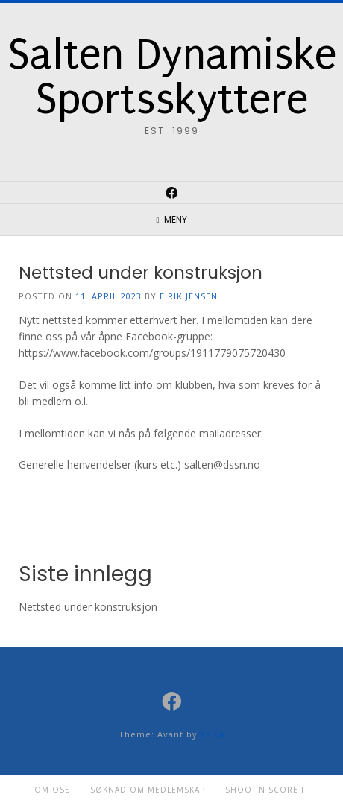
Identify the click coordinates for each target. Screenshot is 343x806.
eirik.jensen (189, 296)
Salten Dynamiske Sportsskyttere (171, 77)
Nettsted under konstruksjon (140, 273)
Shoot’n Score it (267, 789)
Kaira (212, 734)
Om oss (52, 789)
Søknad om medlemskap (147, 789)
